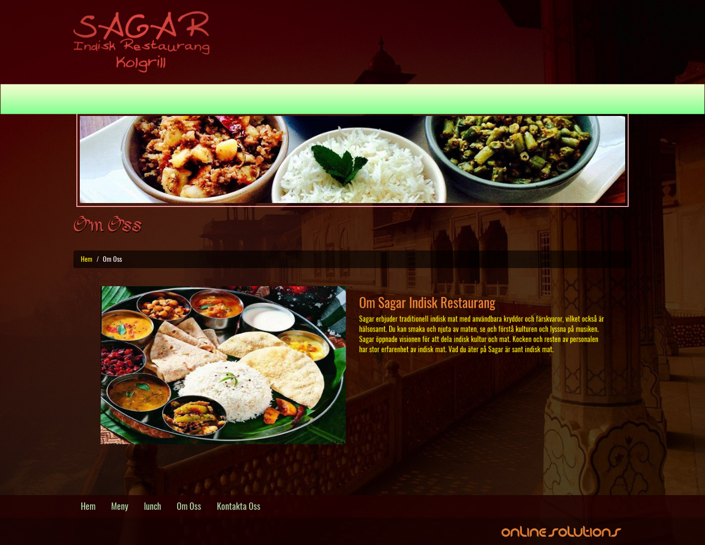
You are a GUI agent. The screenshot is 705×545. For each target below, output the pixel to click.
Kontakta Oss (429, 98)
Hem (255, 98)
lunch (152, 506)
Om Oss (371, 98)
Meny (287, 98)
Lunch (327, 98)
